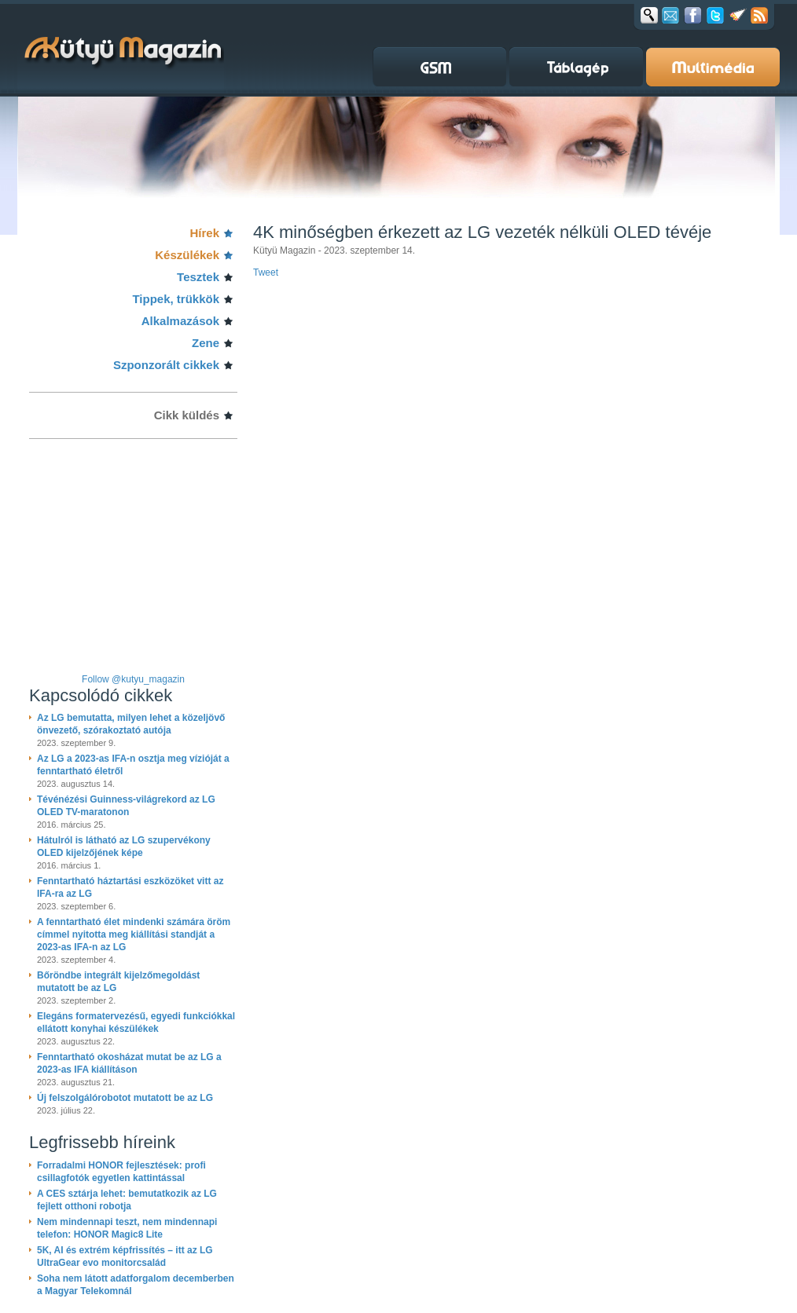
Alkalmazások (180, 320)
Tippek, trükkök (175, 298)
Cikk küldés (186, 415)
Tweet (265, 272)
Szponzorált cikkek (166, 364)
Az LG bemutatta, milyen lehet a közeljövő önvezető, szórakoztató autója (131, 724)
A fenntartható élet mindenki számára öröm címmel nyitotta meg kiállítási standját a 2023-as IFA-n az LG (133, 934)
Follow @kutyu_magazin (133, 679)
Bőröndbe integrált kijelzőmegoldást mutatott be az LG (118, 981)
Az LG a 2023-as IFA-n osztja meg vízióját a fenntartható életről (133, 765)
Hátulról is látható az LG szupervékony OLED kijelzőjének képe (124, 846)
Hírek (204, 233)
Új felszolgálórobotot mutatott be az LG (125, 1097)
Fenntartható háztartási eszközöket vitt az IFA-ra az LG (130, 887)
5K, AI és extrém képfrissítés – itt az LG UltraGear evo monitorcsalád (125, 1256)
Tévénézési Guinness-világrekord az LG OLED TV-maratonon (126, 805)
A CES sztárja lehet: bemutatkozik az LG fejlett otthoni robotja (127, 1200)
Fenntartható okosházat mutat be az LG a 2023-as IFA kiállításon (129, 1063)
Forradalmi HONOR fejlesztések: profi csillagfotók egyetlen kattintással (121, 1171)
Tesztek (198, 276)
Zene (205, 342)
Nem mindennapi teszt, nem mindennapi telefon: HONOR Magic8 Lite (127, 1228)
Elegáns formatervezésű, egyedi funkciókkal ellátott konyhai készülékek (136, 1022)
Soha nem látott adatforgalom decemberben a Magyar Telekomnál (135, 1285)
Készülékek (187, 255)
